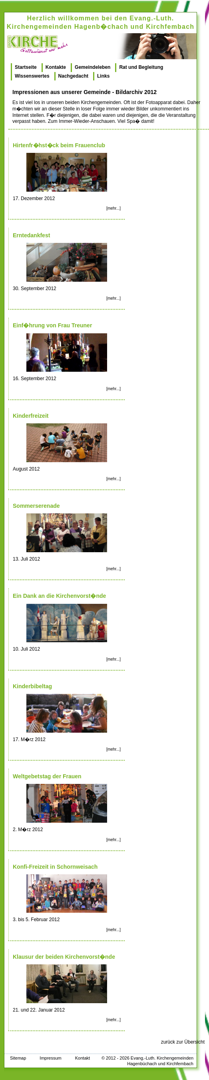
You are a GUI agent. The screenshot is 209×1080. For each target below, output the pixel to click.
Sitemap (18, 1058)
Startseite (26, 67)
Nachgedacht (73, 76)
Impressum (50, 1058)
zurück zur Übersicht (183, 1042)
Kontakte (56, 67)
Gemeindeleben (92, 67)
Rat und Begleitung (141, 67)
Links (103, 76)
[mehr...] (113, 208)
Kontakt (82, 1058)
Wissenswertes (32, 76)
